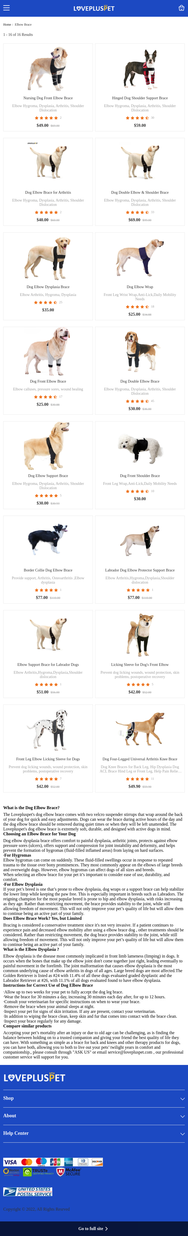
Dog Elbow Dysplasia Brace (48, 287)
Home (7, 24)
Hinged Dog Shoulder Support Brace (140, 98)
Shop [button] (94, 1098)
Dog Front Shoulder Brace (140, 476)
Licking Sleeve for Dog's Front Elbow (140, 665)
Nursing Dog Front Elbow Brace (48, 98)
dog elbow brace (42, 829)
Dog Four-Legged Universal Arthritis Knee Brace (140, 759)
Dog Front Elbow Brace (48, 381)
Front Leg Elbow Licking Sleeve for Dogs (48, 759)
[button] (6, 8)
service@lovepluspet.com (130, 1052)
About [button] (94, 1116)
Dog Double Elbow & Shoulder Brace (140, 192)
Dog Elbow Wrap (140, 287)
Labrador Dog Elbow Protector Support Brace (140, 570)
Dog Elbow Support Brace (48, 476)
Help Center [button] (94, 1134)
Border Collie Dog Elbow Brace (48, 570)
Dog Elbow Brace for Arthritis (48, 192)
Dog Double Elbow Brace (139, 381)
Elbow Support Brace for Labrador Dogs (48, 665)
